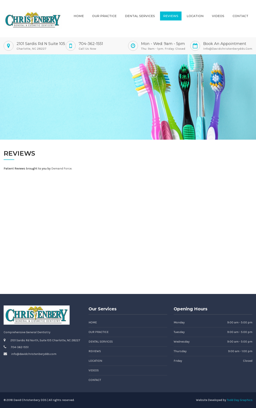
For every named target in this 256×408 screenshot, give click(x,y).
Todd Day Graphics (240, 400)
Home (79, 16)
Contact (240, 16)
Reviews (170, 16)
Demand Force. (61, 168)
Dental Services (140, 16)
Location (195, 16)
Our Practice (104, 16)
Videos (218, 16)
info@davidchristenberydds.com (227, 49)
